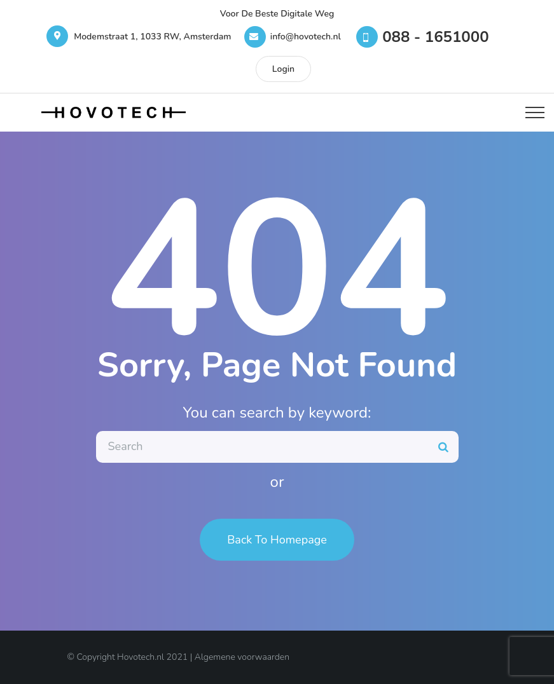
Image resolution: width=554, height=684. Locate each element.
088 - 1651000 (435, 37)
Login (283, 69)
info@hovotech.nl (305, 37)
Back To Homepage (277, 539)
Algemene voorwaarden (242, 657)
